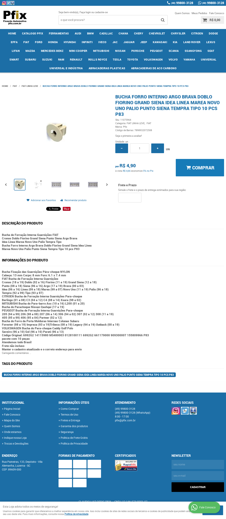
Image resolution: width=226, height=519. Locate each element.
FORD (38, 42)
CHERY (138, 33)
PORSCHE (137, 51)
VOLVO (173, 59)
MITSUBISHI (101, 51)
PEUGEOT (156, 51)
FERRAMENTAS (59, 33)
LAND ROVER (192, 42)
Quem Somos (182, 13)
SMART (14, 59)
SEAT (210, 51)
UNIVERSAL (209, 59)
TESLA (117, 59)
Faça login (85, 12)
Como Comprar (70, 409)
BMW (90, 33)
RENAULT (76, 59)
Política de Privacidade (74, 443)
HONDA (53, 42)
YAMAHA (189, 59)
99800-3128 (182, 3)
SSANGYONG (193, 51)
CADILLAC (106, 33)
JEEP (143, 42)
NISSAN (120, 51)
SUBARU (30, 59)
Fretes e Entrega (70, 420)
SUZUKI (47, 59)
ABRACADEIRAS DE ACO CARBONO (154, 68)
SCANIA (174, 51)
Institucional (13, 402)
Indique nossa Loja (15, 438)
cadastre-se (101, 12)
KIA (175, 42)
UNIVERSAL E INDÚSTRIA (66, 68)
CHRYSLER (178, 33)
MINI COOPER (78, 51)
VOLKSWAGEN (153, 59)
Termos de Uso (69, 414)
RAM (61, 59)
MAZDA (30, 51)
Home (12, 33)
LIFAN (16, 51)
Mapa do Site (12, 420)
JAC (115, 42)
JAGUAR (128, 42)
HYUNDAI (70, 42)
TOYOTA (132, 59)
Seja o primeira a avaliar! (128, 135)
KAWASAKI (160, 42)
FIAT (26, 42)
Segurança (67, 432)
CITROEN (197, 33)
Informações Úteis (74, 402)
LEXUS (210, 42)
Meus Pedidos (199, 13)
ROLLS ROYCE (97, 59)
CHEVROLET (157, 33)
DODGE (213, 33)
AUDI (78, 33)
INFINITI (87, 42)
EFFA (14, 42)
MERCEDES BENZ (52, 51)
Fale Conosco (216, 13)
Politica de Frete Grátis (74, 438)
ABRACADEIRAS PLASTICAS (107, 68)
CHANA (123, 33)
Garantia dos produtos (74, 426)
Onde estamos (12, 432)
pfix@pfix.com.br (125, 420)
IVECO (102, 42)
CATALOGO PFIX (32, 33)
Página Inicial (12, 409)
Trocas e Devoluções (16, 443)
